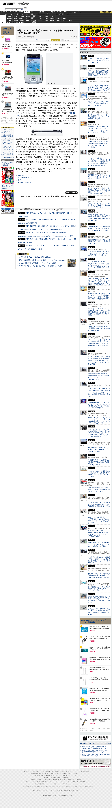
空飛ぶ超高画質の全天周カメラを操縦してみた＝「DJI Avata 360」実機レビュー (47, 260)
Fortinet (58, 20)
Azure (27, 20)
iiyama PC (53, 773)
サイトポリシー (37, 790)
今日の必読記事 (37, 784)
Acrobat (16, 20)
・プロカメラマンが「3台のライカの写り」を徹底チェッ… (7, 147)
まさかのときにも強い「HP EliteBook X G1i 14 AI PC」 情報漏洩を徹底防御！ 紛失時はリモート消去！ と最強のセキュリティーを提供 (99, 311)
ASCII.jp (8, 4)
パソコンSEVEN (34, 16)
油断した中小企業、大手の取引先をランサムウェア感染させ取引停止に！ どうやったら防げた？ (99, 489)
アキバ (61, 12)
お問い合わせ (68, 790)
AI (7, 12)
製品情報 (21, 175)
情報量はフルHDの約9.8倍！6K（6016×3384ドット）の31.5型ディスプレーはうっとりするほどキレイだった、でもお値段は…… (99, 129)
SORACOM (50, 779)
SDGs (56, 14)
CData (46, 20)
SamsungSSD (32, 18)
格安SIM (12, 14)
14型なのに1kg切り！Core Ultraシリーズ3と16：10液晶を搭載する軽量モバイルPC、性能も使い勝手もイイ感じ (99, 73)
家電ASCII (18, 14)
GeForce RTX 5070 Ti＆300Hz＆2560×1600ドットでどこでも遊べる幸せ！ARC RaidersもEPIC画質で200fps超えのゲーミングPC (99, 88)
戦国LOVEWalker (89, 786)
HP (52, 16)
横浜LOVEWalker (41, 786)
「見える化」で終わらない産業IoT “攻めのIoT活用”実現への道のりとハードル (98, 60)
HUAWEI (52, 18)
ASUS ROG (21, 18)
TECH (21, 12)
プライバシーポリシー (49, 790)
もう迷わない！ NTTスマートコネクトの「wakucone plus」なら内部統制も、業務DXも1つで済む (99, 504)
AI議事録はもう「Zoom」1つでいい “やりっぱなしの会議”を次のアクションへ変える (99, 103)
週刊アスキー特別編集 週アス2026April (7, 163)
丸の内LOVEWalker (79, 786)
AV (57, 12)
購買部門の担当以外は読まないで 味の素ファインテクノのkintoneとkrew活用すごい (99, 241)
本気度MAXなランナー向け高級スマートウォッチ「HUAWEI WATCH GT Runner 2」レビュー (99, 575)
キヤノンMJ (15, 22)
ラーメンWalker (22, 786)
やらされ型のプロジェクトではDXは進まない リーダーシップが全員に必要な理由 (98, 116)
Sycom (28, 16)
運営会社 (59, 790)
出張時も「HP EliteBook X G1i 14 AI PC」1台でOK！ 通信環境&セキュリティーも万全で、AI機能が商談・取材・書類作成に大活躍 (99, 296)
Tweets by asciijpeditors (87, 49)
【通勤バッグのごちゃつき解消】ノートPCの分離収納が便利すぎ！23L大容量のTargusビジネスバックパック (99, 144)
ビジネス (15, 12)
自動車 (42, 12)
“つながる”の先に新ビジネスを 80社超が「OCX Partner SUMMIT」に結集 (98, 449)
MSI (40, 16)
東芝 (19, 180)
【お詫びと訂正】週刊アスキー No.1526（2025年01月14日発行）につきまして (96, 755)
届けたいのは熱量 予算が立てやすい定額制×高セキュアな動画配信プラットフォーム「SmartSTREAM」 (99, 376)
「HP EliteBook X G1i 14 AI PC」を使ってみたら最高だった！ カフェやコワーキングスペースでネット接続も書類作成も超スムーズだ (99, 281)
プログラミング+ (50, 14)
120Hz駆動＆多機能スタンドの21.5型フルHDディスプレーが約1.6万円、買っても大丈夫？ (98, 253)
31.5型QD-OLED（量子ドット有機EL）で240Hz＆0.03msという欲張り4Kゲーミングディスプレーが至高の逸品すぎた (99, 533)
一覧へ (108, 743)
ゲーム (79, 12)
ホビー (47, 12)
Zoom (70, 20)
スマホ (66, 12)
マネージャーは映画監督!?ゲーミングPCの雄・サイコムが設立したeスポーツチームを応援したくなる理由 (99, 520)
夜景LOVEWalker (60, 786)
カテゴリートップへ (71, 192)
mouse (15, 16)
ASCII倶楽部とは (9, 157)
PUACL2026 (67, 14)
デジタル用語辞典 (53, 784)
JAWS (9, 20)
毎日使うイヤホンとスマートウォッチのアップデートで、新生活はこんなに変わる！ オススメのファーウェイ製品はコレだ (99, 420)
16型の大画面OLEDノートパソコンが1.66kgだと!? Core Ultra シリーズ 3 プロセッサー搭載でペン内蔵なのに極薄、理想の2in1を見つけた (99, 392)
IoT (10, 12)
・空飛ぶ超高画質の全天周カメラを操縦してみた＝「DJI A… (7, 136)
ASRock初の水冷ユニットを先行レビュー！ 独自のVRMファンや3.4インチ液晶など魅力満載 (99, 544)
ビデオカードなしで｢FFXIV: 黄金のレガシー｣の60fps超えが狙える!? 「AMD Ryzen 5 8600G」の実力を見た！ (99, 611)
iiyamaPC (22, 16)
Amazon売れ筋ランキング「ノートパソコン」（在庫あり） (7, 31)
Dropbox (40, 20)
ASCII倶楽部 (106, 12)
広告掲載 (75, 790)
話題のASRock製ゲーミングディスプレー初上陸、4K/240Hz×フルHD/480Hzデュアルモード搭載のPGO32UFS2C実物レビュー (99, 405)
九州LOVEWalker (70, 786)
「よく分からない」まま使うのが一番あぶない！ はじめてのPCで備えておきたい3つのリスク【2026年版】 (99, 473)
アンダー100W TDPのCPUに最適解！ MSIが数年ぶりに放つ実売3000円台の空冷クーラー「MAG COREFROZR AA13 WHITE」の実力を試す (99, 360)
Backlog (52, 20)
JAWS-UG (42, 775)
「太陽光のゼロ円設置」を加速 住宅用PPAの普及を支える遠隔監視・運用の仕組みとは (99, 328)
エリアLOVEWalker (31, 786)
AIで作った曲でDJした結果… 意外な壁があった (36, 257)
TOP (24, 771)
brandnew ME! (34, 22)
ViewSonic (58, 18)
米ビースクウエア (24, 183)
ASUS (46, 16)
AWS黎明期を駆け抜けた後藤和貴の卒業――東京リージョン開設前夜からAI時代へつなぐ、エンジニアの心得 (99, 560)
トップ (3, 12)
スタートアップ (72, 12)
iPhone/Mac (34, 12)
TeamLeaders (41, 14)
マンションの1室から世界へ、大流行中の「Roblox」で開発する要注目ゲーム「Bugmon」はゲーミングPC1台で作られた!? (99, 191)
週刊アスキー (34, 14)
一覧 (48, 40)
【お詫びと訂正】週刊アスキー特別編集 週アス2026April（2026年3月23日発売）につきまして (95, 747)
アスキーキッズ (4, 14)
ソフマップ (28, 22)
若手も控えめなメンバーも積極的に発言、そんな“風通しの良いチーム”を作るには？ (99, 589)
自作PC (53, 12)
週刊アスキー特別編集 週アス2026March (7, 186)
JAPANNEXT (21, 22)
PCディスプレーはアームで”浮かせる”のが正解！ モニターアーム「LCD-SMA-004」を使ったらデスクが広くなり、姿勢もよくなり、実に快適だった (99, 432)
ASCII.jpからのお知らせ (87, 743)
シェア (35, 40)
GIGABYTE (28, 18)
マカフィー (9, 22)
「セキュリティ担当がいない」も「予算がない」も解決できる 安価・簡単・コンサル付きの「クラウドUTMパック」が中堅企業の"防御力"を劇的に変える (99, 161)
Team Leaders (57, 781)
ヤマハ (64, 20)
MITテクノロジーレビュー (72, 784)
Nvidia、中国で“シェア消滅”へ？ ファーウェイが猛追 (37, 263)
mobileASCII (62, 784)
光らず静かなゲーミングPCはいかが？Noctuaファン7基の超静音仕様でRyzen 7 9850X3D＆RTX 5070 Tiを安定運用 (99, 462)
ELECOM (9, 18)
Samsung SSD (33, 779)
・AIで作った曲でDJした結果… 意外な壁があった (7, 131)
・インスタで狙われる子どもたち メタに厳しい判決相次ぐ (7, 153)
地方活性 (61, 14)
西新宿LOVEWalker (50, 786)
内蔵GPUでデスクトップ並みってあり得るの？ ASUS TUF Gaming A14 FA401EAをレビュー (99, 205)
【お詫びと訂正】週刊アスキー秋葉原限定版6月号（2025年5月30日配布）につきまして (95, 751)
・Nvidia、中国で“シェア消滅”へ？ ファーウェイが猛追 (7, 142)
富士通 (9, 16)
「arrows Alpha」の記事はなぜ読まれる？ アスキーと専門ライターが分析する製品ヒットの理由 (99, 228)
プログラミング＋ (65, 781)
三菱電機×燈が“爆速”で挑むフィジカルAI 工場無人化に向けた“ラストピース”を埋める (99, 177)
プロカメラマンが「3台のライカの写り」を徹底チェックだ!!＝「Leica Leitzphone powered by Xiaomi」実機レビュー (60, 266)
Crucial (46, 18)
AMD (15, 18)
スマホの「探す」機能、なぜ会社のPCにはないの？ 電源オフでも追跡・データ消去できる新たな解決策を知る (99, 217)
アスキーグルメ (26, 14)
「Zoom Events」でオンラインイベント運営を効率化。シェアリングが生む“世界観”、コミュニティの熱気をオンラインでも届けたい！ (99, 343)
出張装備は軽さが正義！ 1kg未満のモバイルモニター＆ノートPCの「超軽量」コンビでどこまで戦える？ (99, 599)
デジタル (22, 3)
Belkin (64, 18)
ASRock (40, 18)
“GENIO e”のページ (25, 178)
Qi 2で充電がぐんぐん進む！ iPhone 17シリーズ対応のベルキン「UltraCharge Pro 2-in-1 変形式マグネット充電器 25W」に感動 (98, 265)
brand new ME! (66, 777)
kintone (22, 20)
